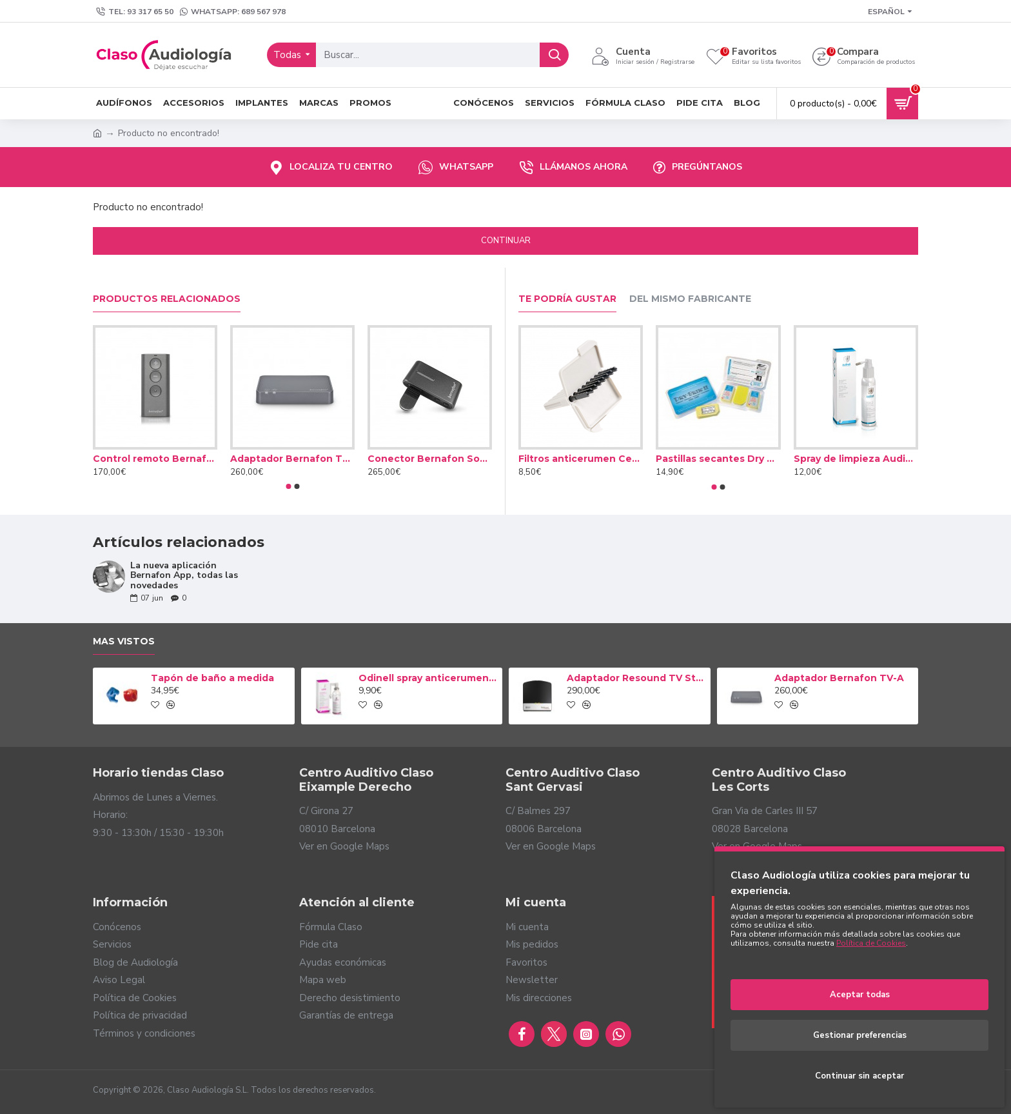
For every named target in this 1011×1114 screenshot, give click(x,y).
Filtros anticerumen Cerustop (580, 458)
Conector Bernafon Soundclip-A (430, 458)
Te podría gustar (567, 298)
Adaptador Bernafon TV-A (292, 458)
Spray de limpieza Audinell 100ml (856, 458)
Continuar (506, 240)
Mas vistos (124, 641)
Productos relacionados (166, 298)
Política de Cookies (871, 943)
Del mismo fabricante (690, 298)
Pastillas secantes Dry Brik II (718, 458)
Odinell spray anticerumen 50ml (428, 678)
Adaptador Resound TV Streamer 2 (636, 678)
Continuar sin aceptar (859, 1076)
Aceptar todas (860, 994)
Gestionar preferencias (860, 1035)
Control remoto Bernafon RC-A (155, 458)
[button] (288, 486)
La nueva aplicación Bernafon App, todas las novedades (184, 575)
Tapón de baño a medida (212, 678)
